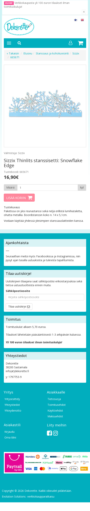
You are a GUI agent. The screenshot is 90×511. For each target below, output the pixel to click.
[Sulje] (84, 12)
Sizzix (75, 53)
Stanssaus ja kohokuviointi (52, 53)
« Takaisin (13, 53)
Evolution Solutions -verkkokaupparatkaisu (28, 496)
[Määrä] (47, 187)
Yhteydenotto (12, 410)
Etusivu (27, 53)
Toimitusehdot (56, 405)
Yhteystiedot (12, 405)
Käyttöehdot (55, 410)
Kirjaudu (9, 431)
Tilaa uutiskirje (17, 306)
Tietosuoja (54, 399)
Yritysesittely (12, 399)
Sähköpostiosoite (18, 291)
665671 (15, 57)
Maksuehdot (55, 416)
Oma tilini (10, 437)
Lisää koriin (16, 198)
